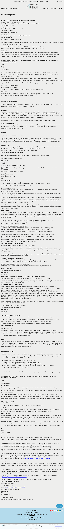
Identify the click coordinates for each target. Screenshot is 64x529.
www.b (13, 52)
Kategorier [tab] (4, 8)
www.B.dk (49, 114)
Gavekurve (46, 8)
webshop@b (37, 458)
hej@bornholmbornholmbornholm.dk (29, 514)
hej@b (14, 487)
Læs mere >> (58, 526)
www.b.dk (31, 117)
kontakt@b (14, 477)
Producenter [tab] (14, 8)
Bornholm (53, 8)
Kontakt (60, 8)
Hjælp (59, 506)
